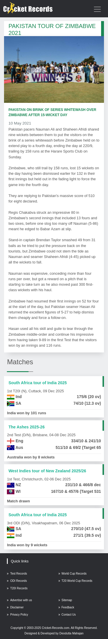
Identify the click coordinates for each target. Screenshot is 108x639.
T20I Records (17, 588)
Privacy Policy (17, 614)
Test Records (17, 573)
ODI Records (17, 580)
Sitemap (65, 600)
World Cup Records (72, 573)
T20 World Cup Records (75, 580)
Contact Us (67, 614)
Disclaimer (15, 607)
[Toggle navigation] (97, 9)
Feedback (66, 607)
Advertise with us (19, 600)
